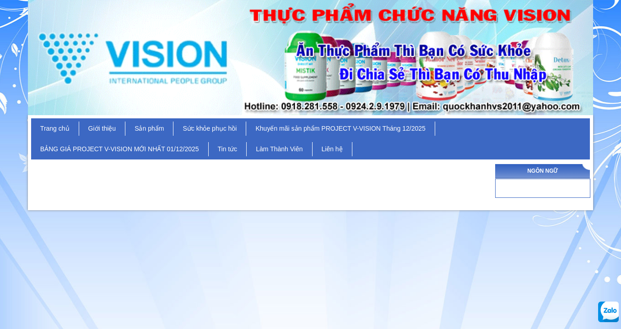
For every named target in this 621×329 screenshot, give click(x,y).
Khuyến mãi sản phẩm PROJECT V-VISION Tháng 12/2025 (340, 128)
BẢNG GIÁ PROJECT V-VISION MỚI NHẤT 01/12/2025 (119, 149)
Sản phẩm (149, 128)
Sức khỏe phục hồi (210, 128)
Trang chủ (55, 128)
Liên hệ (332, 149)
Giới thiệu (102, 128)
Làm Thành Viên (279, 149)
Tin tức (228, 149)
